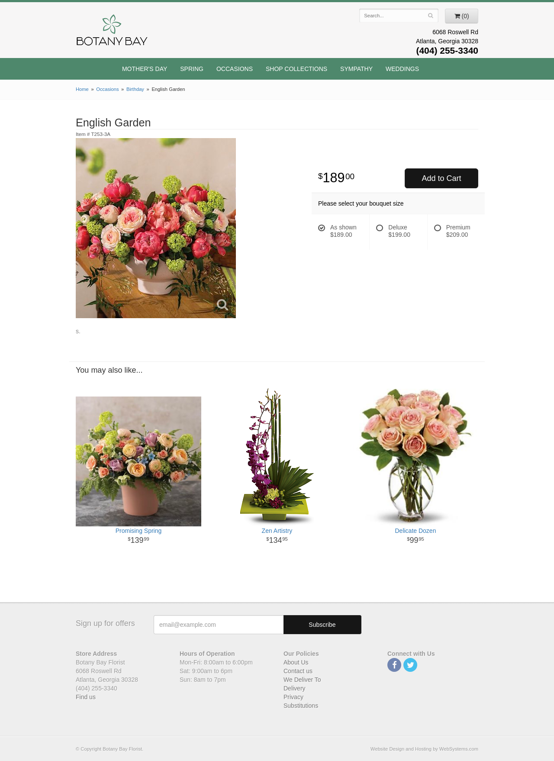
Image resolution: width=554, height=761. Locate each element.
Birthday (135, 89)
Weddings (402, 68)
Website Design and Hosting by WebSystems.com (424, 748)
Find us (86, 696)
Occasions (234, 68)
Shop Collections (296, 68)
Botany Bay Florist (112, 32)
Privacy (293, 696)
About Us (296, 662)
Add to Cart (441, 178)
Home (82, 89)
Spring (191, 68)
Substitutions (300, 705)
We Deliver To (302, 679)
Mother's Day (144, 68)
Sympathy (356, 68)
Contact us (297, 670)
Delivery (294, 688)
